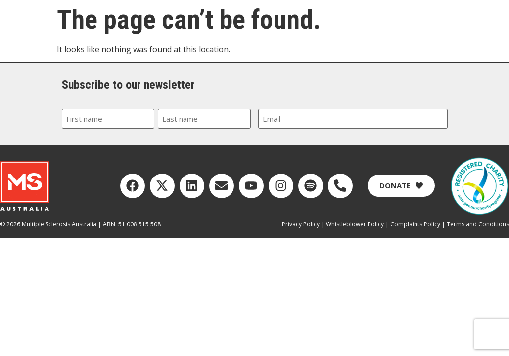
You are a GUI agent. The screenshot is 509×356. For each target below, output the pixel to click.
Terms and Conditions (478, 224)
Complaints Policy (415, 224)
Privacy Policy (301, 224)
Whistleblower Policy (355, 224)
